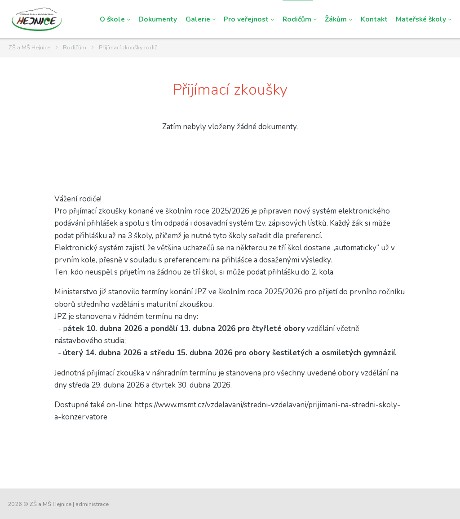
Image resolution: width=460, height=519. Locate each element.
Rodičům (74, 48)
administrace (92, 504)
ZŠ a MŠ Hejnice (29, 48)
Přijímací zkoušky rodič (128, 48)
